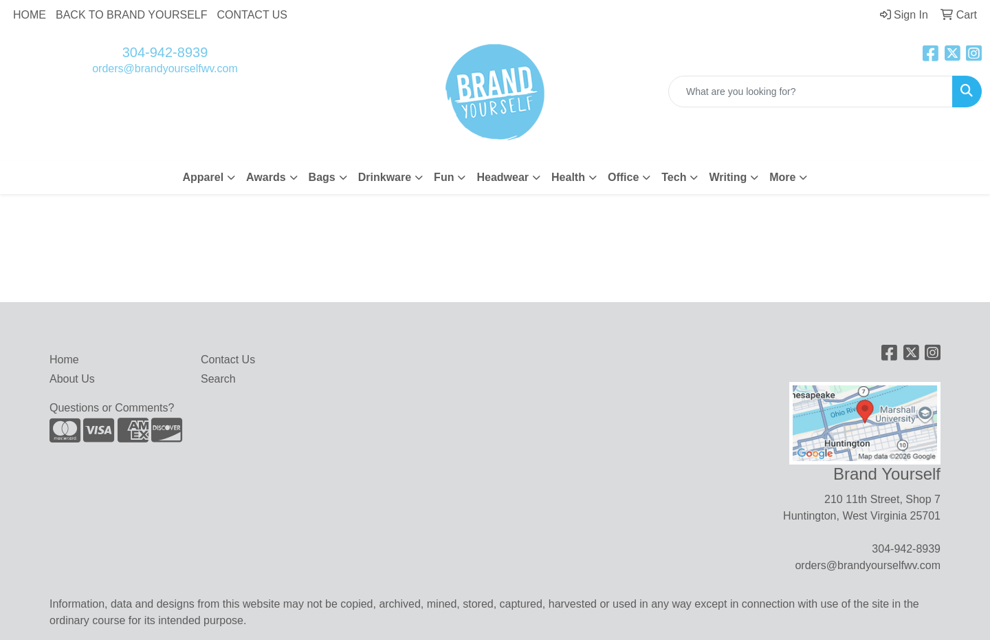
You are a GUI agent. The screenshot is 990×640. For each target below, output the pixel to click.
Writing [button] (728, 177)
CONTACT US (252, 15)
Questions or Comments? (112, 408)
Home (64, 359)
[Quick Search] (810, 91)
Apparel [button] (203, 177)
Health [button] (568, 177)
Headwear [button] (502, 177)
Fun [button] (444, 177)
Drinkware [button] (384, 177)
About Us (72, 379)
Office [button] (623, 177)
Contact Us (228, 359)
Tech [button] (673, 177)
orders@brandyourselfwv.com (165, 68)
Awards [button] (266, 177)
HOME (29, 15)
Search (218, 379)
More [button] (782, 177)
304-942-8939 (165, 52)
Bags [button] (322, 177)
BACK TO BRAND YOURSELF (132, 15)
